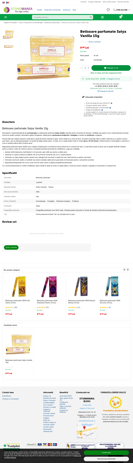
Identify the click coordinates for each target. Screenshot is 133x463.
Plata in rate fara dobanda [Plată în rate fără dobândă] (65, 405)
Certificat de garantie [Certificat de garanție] (64, 401)
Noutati (39, 10)
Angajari (46, 416)
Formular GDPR (48, 423)
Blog (74, 10)
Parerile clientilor (123, 2)
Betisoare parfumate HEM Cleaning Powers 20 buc (49, 301)
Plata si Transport (49, 399)
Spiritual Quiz (48, 430)
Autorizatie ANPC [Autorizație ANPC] (66, 394)
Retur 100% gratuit (109, 2)
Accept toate (106, 452)
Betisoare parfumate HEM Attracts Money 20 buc (80, 301)
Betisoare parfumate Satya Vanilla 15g (18, 359)
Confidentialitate (48, 401)
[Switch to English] (3, 2)
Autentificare (6, 394)
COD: (82, 60)
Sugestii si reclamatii (46, 409)
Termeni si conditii (49, 405)
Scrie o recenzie (94, 41)
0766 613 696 (121, 10)
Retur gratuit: (84, 55)
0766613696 (87, 403)
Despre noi (47, 394)
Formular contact (49, 412)
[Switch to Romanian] (7, 2)
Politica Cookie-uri (49, 421)
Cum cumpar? (48, 403)
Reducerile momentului (52, 10)
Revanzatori (47, 427)
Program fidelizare (94, 2)
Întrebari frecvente (49, 397)
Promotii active (48, 414)
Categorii (12, 17)
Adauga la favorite (105, 91)
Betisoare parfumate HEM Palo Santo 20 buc (18, 301)
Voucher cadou (48, 425)
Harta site (46, 418)
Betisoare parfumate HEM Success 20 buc (113, 301)
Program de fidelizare (64, 409)
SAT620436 (98, 60)
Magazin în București (87, 407)
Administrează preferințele (106, 459)
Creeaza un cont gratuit (10, 397)
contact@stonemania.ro (87, 419)
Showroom (66, 10)
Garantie (83, 2)
